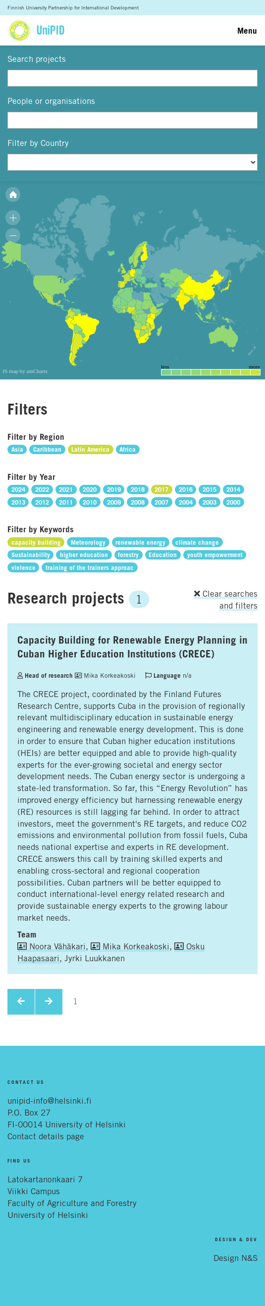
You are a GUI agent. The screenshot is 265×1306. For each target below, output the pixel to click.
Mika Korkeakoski (105, 675)
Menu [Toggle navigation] (247, 30)
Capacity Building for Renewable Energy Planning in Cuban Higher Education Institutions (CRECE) (132, 646)
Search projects (36, 59)
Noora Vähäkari (51, 946)
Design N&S (235, 1258)
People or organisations (51, 101)
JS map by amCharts (25, 371)
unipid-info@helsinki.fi (49, 1101)
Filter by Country (38, 143)
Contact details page (45, 1136)
